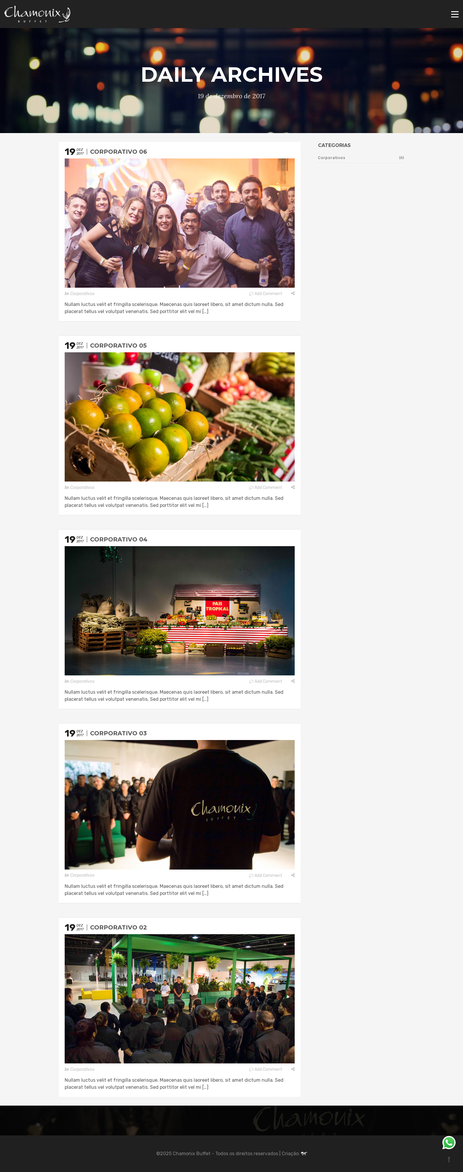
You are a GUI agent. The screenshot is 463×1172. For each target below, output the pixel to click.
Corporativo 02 (118, 927)
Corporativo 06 (118, 151)
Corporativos (82, 293)
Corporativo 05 (118, 345)
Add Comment (265, 293)
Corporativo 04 (118, 539)
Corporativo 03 (118, 733)
